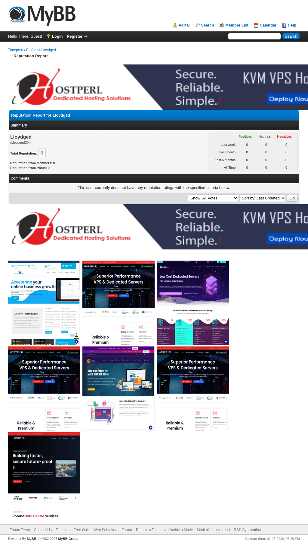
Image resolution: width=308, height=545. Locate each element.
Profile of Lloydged (41, 50)
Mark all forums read (213, 530)
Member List (236, 25)
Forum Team (20, 530)
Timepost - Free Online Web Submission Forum (94, 530)
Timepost (15, 50)
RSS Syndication (247, 530)
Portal (184, 25)
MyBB (31, 538)
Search (207, 25)
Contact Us (42, 530)
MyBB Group (68, 538)
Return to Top (147, 530)
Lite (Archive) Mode (177, 530)
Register (74, 36)
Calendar (268, 25)
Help (292, 25)
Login (57, 36)
